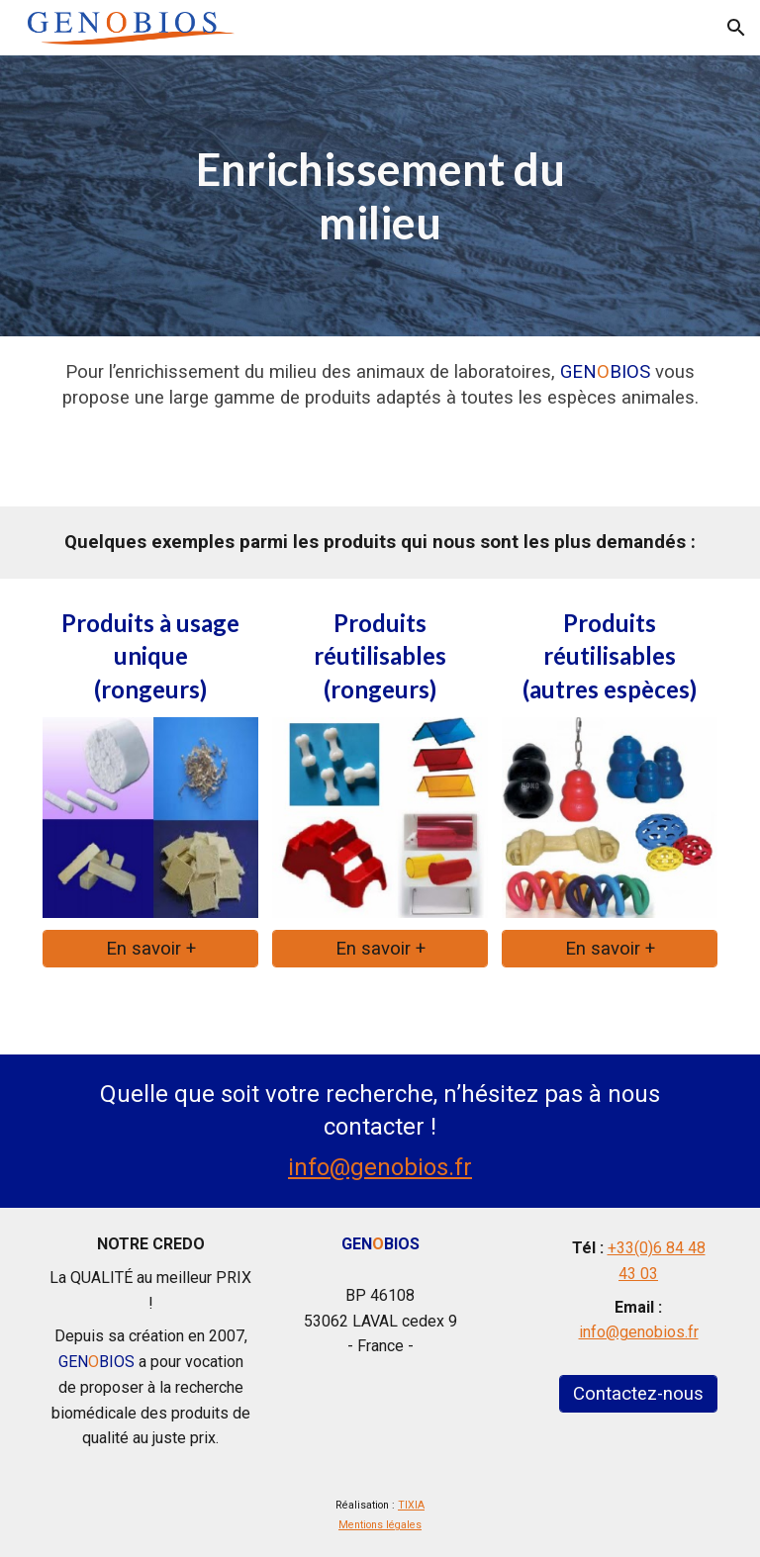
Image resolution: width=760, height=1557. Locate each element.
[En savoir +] (151, 948)
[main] (380, 196)
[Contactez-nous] (638, 1393)
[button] (736, 27)
